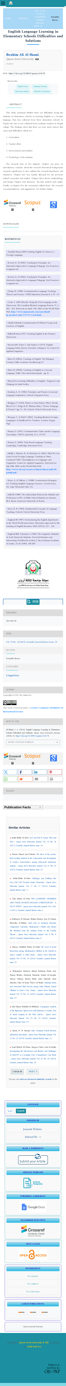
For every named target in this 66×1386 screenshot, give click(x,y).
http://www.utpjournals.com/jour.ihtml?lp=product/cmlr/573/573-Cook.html (28, 313)
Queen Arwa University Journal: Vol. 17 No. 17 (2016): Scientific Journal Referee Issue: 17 (33, 886)
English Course (23, 86)
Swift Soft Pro (34, 1347)
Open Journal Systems (33, 1327)
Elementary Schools (22, 91)
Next (32, 1072)
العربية (10, 1111)
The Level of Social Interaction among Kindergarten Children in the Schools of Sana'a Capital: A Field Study (33, 951)
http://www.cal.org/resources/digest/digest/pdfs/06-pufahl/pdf (31, 471)
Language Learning (40, 86)
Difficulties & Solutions (42, 91)
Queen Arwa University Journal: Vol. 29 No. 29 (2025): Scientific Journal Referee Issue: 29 (33, 958)
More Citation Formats (21, 742)
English (20, 1111)
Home (8, 18)
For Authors (32, 1284)
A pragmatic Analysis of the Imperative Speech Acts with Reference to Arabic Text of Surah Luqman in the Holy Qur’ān (33, 1010)
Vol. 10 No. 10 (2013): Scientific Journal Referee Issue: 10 (40, 18)
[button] (10, 772)
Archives (23, 18)
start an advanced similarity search (35, 1079)
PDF (35, 602)
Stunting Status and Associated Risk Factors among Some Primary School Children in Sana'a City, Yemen (33, 986)
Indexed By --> (33, 1137)
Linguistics (12, 675)
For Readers (33, 1276)
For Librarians (33, 1292)
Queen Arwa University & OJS (34, 1343)
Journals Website (33, 1129)
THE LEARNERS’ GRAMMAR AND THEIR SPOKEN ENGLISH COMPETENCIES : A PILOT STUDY (33, 902)
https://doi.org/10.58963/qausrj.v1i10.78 (27, 73)
